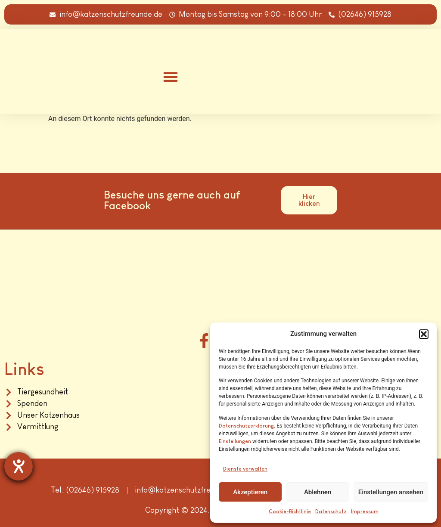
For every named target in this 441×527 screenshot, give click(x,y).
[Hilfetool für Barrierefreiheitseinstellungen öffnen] (18, 466)
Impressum (365, 511)
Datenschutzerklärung (246, 426)
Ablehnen (317, 492)
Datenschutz (331, 511)
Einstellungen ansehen (390, 492)
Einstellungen (235, 441)
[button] (423, 334)
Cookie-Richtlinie (290, 511)
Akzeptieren (250, 492)
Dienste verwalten (245, 469)
